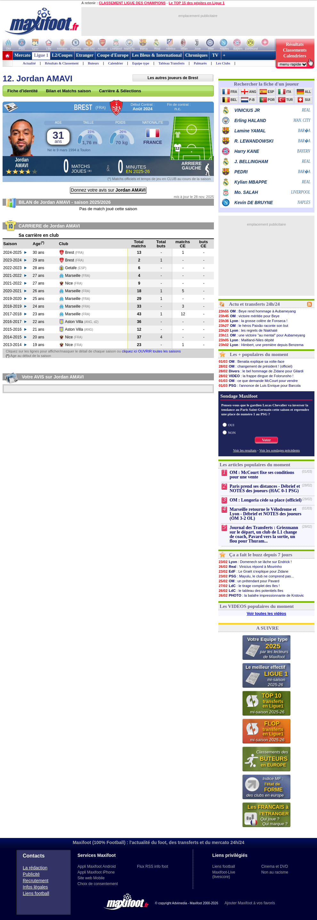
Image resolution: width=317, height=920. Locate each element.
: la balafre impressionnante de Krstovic (261, 595)
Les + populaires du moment (259, 354)
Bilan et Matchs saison (68, 90)
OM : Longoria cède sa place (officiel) (266, 500)
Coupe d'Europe (112, 55)
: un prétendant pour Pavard (248, 581)
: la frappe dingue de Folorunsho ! (255, 376)
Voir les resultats (244, 450)
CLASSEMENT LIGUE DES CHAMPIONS (132, 3)
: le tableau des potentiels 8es (250, 591)
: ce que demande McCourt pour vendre (258, 381)
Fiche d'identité (22, 90)
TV (215, 55)
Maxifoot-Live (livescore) (223, 874)
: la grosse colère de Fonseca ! (253, 321)
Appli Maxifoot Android (96, 866)
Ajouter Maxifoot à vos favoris (249, 903)
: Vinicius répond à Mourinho (250, 566)
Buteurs (93, 63)
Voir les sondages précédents (279, 450)
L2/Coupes (62, 55)
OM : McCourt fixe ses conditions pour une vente (262, 474)
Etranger (84, 55)
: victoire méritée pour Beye (249, 316)
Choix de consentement (97, 884)
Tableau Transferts (171, 63)
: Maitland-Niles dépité (246, 340)
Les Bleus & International (157, 55)
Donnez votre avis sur (108, 190)
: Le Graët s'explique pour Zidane (253, 571)
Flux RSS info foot (152, 866)
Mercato (22, 55)
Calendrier (115, 63)
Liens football (36, 893)
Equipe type (140, 63)
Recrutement (35, 880)
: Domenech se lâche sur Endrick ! (255, 562)
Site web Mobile (91, 878)
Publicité (31, 874)
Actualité (29, 63)
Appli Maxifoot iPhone (96, 872)
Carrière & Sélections (120, 90)
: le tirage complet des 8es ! (249, 586)
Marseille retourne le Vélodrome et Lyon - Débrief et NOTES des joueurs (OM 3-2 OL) (265, 514)
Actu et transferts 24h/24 (254, 304)
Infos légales (35, 887)
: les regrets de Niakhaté (247, 330)
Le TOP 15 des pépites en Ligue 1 (196, 3)
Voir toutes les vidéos (266, 613)
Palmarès (200, 63)
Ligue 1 (41, 55)
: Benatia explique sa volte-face (251, 361)
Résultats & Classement (61, 63)
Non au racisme (274, 872)
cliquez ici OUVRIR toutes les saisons (151, 351)
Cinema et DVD (274, 866)
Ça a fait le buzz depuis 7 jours (260, 554)
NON (232, 433)
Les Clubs (223, 63)
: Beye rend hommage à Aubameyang (257, 311)
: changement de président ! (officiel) (255, 366)
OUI (231, 425)
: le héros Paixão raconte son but (253, 325)
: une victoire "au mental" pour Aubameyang (261, 335)
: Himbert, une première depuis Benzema (261, 345)
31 (58, 136)
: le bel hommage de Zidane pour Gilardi (261, 371)
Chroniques (196, 55)
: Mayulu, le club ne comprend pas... (256, 576)
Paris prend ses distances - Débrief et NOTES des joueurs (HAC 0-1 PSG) (265, 488)
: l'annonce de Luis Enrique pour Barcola (259, 385)
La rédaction (35, 867)
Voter (266, 440)
